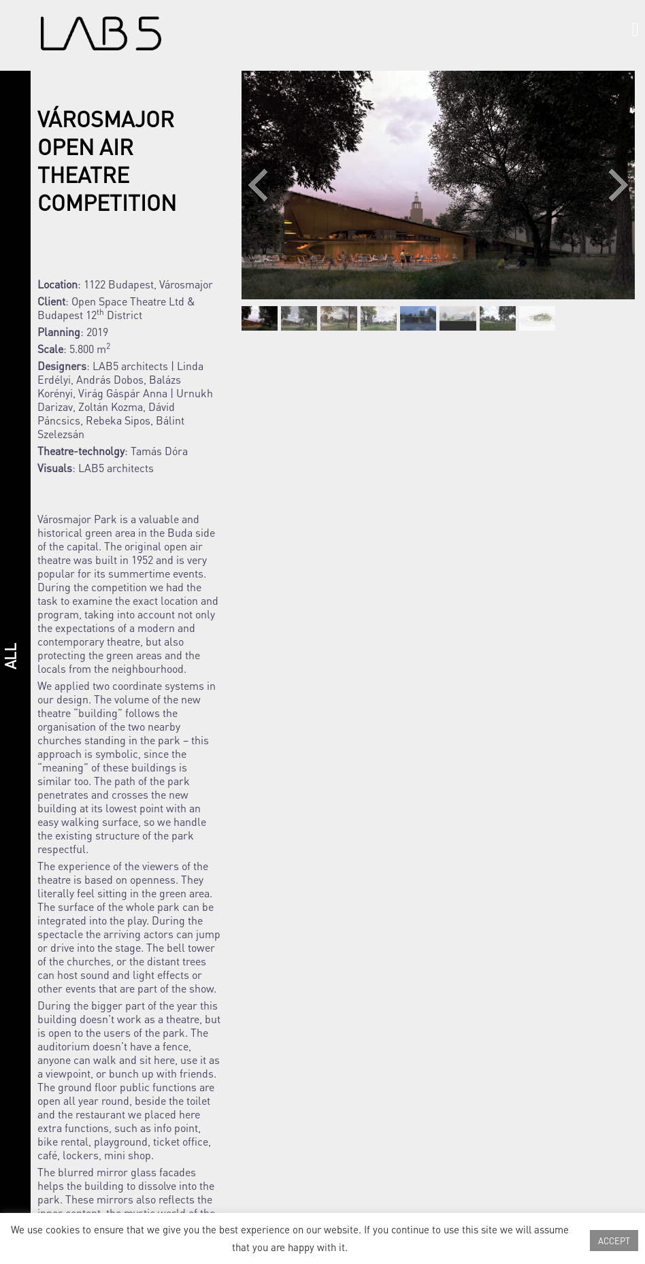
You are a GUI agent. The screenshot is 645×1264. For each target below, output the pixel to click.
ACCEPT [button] (614, 1240)
